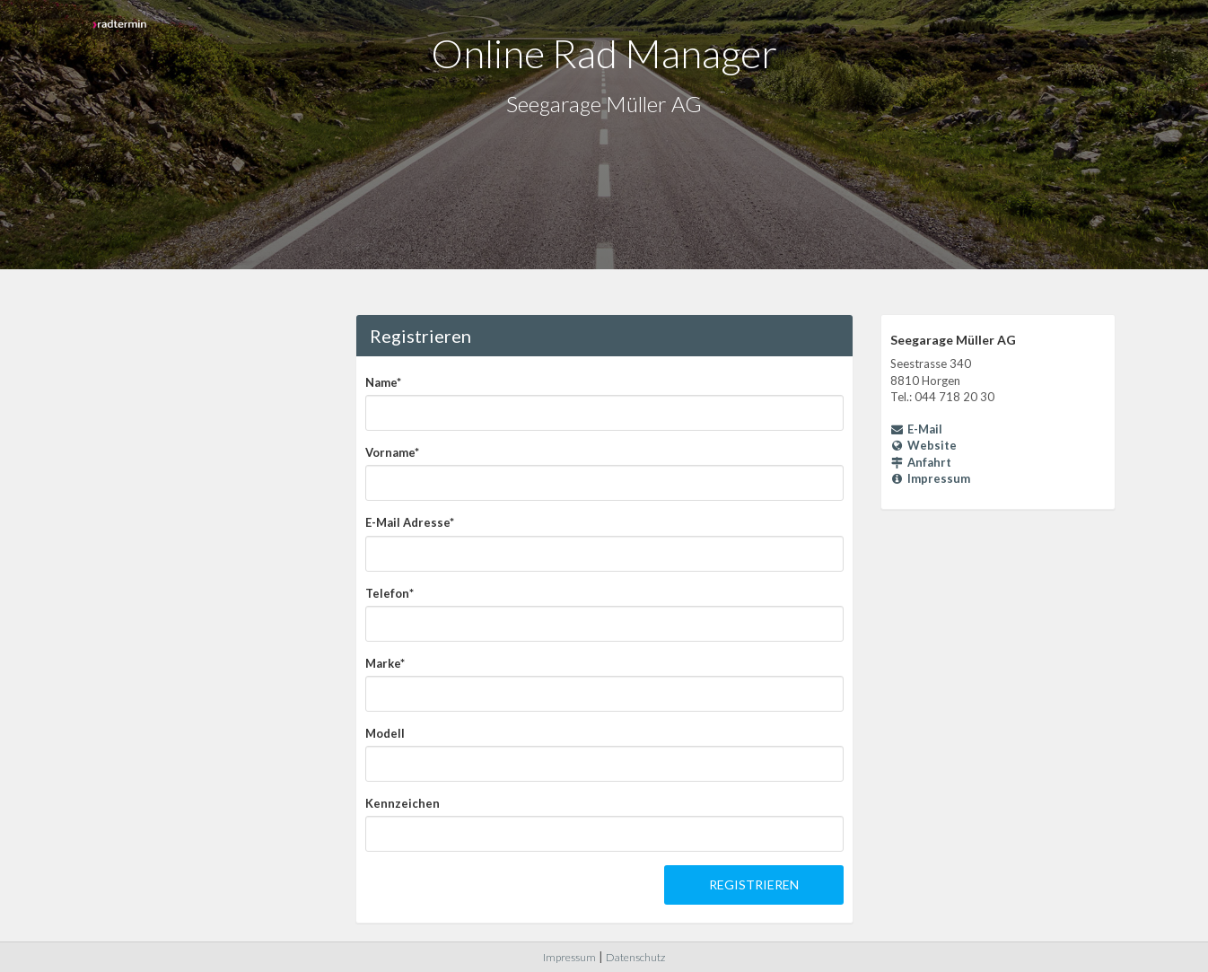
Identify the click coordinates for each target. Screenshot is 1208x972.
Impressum (930, 478)
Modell (385, 733)
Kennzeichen (402, 803)
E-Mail (916, 429)
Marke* (385, 663)
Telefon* (389, 593)
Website (924, 445)
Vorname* (392, 452)
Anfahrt (921, 462)
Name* (383, 382)
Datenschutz (635, 957)
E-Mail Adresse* (409, 522)
